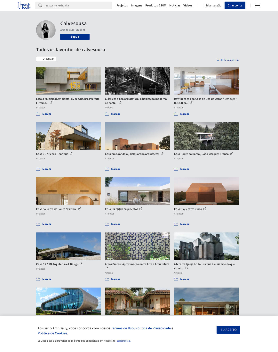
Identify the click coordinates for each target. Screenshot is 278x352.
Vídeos (187, 5)
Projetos (122, 5)
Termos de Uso (122, 328)
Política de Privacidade (153, 328)
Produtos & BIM (155, 5)
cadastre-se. (124, 341)
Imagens (136, 5)
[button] (46, 59)
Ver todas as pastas (228, 60)
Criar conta (235, 5)
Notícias (174, 5)
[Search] (78, 5)
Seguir (75, 37)
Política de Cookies (52, 333)
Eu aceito (228, 329)
